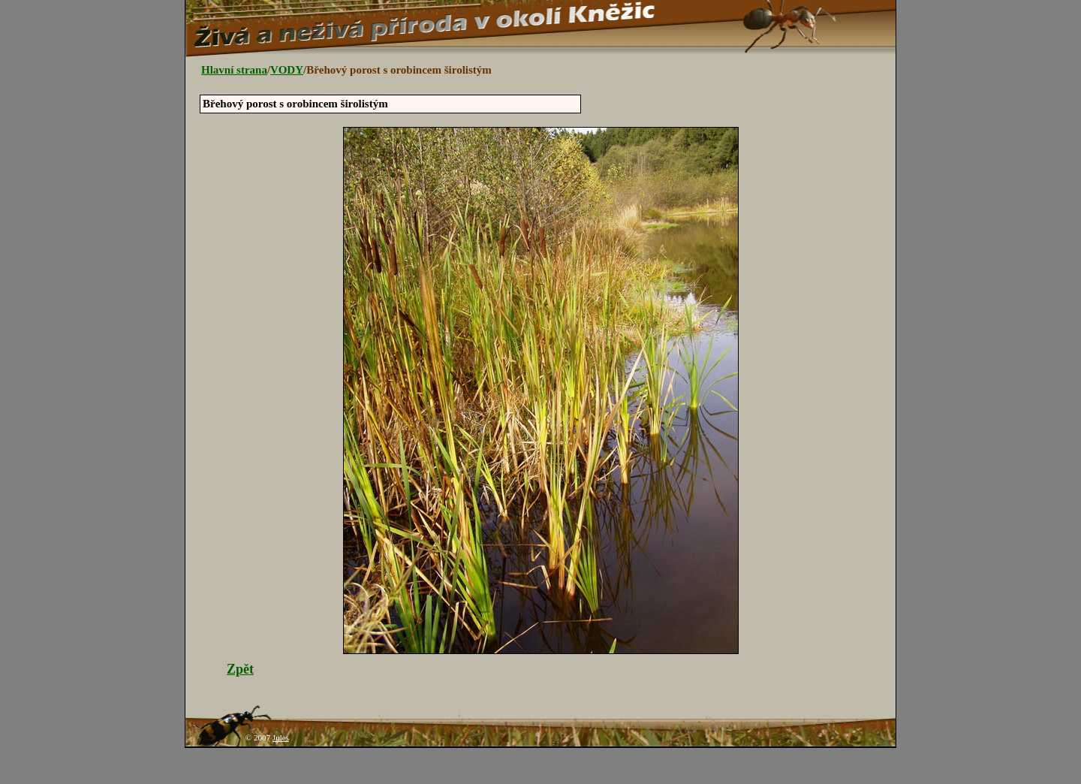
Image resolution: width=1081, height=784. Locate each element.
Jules (281, 737)
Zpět (240, 669)
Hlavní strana (234, 70)
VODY (286, 70)
